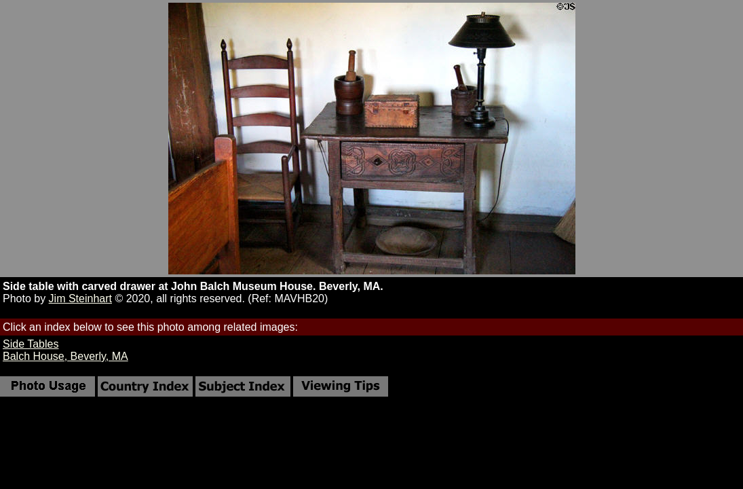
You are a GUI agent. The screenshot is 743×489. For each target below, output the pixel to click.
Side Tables (30, 344)
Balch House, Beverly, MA (65, 356)
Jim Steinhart (80, 298)
